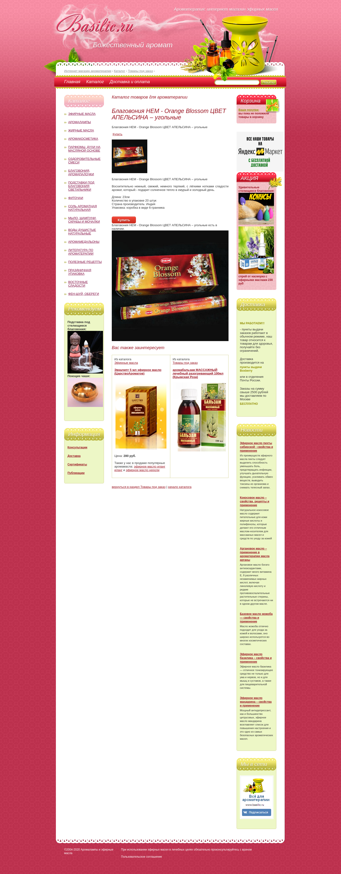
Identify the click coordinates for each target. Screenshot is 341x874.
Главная (72, 81)
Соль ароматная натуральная (82, 208)
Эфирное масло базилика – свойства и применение (256, 658)
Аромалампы (79, 122)
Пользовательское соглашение (141, 856)
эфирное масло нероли (143, 470)
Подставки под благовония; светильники (81, 186)
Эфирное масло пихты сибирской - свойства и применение (256, 447)
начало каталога (179, 487)
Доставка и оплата (130, 81)
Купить (117, 134)
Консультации (77, 447)
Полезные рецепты (85, 262)
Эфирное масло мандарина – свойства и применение (256, 701)
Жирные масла (81, 130)
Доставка (74, 456)
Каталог (95, 81)
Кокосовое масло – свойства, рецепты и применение (254, 501)
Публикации (76, 473)
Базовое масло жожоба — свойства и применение (256, 617)
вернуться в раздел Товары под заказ (139, 487)
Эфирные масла (82, 114)
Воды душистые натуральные (82, 231)
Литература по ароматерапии (81, 251)
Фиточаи (75, 198)
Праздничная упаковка (79, 271)
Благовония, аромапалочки (81, 172)
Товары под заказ (185, 363)
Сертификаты (77, 464)
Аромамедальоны (83, 241)
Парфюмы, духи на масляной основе (84, 148)
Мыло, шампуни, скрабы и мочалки (84, 219)
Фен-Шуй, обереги (83, 294)
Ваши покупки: (248, 110)
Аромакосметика (83, 138)
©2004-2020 (72, 849)
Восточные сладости (78, 283)
